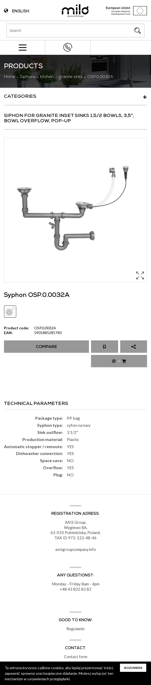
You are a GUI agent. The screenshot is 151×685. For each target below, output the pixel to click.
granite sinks (70, 77)
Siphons (28, 77)
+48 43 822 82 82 (68, 47)
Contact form (75, 656)
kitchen (47, 77)
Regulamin (75, 628)
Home (9, 77)
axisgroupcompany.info (75, 549)
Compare (46, 347)
